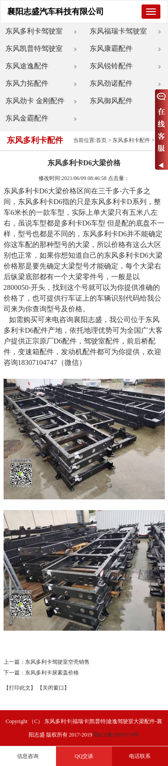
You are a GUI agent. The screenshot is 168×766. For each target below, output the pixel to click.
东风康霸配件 (111, 48)
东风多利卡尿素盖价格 (52, 673)
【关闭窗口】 (53, 688)
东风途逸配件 (26, 66)
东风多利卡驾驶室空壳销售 (57, 662)
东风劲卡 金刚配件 (35, 101)
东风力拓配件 (26, 83)
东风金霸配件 (26, 118)
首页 (101, 140)
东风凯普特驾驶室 (34, 48)
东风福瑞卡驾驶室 (118, 31)
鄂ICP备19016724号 (117, 735)
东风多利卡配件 (131, 140)
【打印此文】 (20, 688)
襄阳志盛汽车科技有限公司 (55, 11)
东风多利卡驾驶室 (34, 31)
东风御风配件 (111, 101)
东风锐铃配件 (111, 66)
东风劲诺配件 (111, 83)
